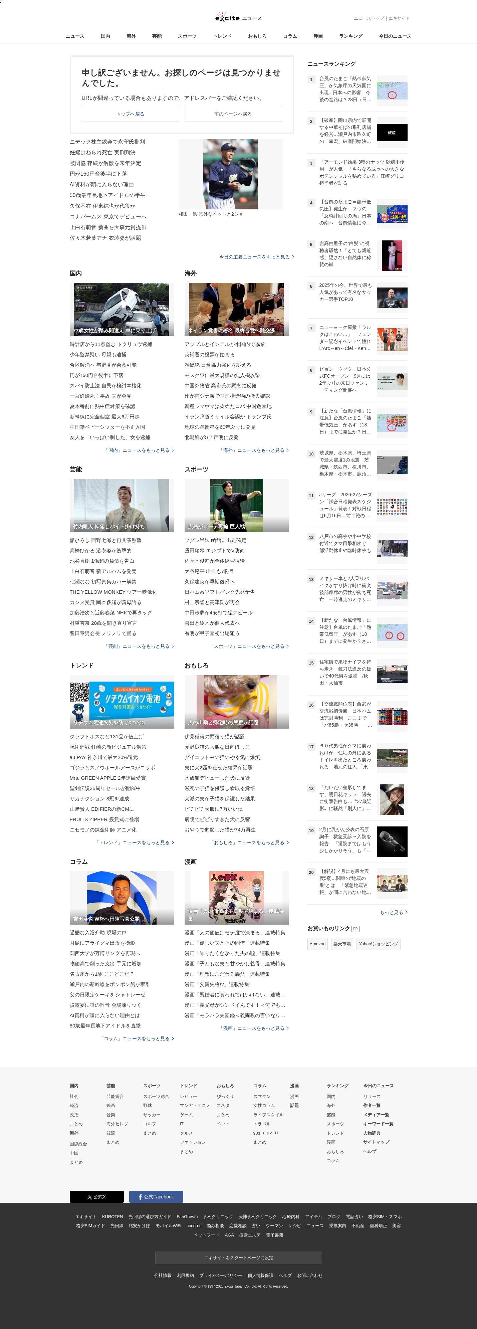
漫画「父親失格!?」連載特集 (217, 984)
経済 (74, 1105)
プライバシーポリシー (220, 1275)
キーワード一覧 (378, 1123)
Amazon (318, 943)
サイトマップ (376, 1142)
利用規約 (185, 1275)
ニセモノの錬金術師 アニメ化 (103, 829)
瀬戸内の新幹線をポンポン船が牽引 (110, 984)
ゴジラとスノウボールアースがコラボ (113, 767)
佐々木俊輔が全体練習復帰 (215, 561)
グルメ (186, 1133)
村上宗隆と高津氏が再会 (212, 602)
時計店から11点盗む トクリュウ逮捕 (111, 344)
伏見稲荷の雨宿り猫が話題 (215, 736)
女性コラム (264, 1105)
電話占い (354, 1216)
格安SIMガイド (90, 1225)
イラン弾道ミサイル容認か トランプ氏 (228, 416)
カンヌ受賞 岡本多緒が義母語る (106, 602)
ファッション (193, 1142)
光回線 (117, 1225)
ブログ (333, 1216)
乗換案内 (337, 1225)
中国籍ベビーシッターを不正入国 (108, 427)
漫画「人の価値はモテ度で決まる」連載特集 (235, 932)
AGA (229, 1235)
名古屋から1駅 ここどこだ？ (102, 974)
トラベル (262, 1123)
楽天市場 (342, 943)
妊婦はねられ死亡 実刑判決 (103, 152)
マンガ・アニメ (195, 1105)
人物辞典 (372, 1133)
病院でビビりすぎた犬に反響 (217, 819)
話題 (294, 1105)
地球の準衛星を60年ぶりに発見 (220, 427)
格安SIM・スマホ (385, 1216)
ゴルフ (149, 1123)
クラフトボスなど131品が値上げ (107, 736)
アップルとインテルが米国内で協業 (225, 344)
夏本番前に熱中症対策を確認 (103, 406)
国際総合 (78, 1143)
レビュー (188, 1096)
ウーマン (274, 1225)
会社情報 (162, 1275)
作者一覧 (372, 1105)
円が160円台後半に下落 (98, 174)
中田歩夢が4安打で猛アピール (219, 612)
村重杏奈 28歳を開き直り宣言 (104, 623)
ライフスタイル (268, 1114)
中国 (74, 1152)
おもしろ (257, 36)
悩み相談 (215, 1225)
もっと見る (394, 912)
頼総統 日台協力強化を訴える (218, 365)
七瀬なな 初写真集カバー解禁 (103, 581)
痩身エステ (250, 1235)
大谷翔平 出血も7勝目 (209, 571)
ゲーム (186, 1114)
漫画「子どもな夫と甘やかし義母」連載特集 (235, 963)
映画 (110, 1105)
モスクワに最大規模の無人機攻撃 (222, 375)
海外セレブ (117, 1123)
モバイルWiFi (168, 1225)
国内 (105, 36)
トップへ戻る (130, 114)
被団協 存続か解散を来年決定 (105, 163)
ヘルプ (369, 1151)
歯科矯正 (378, 1225)
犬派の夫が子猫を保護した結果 (220, 798)
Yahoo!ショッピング (378, 943)
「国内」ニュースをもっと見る (139, 450)
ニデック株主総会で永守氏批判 (107, 142)
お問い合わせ (310, 1275)
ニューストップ (369, 18)
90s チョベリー (268, 1133)
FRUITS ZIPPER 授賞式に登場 (105, 819)
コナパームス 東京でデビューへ (108, 216)
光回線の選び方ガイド (150, 1216)
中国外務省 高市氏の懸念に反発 (221, 385)
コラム (290, 36)
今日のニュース (395, 36)
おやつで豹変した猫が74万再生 (220, 829)
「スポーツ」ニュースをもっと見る (249, 646)
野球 (147, 1105)
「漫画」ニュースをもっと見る (254, 1028)
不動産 (358, 1225)
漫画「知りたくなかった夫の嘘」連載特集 (232, 953)
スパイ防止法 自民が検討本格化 (106, 385)
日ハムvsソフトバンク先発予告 (220, 592)
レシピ (294, 1225)
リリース (372, 1096)
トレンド (222, 36)
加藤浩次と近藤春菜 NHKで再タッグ (111, 612)
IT (182, 1123)
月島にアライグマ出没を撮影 (103, 943)
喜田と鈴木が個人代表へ (212, 623)
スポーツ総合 (156, 1096)
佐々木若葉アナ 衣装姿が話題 (105, 238)
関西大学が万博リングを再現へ (105, 953)
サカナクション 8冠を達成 (100, 798)
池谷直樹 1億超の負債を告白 (102, 561)
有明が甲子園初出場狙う (212, 633)
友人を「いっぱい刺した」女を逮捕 (110, 437)
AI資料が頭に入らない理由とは (105, 1015)
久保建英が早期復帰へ (210, 581)
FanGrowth (187, 1216)
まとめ (76, 1123)
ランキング (351, 36)
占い (256, 1225)
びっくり (225, 1096)
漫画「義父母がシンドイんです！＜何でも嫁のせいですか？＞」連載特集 (237, 1005)
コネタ (223, 1105)
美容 (396, 1225)
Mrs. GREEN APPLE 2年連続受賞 (108, 778)
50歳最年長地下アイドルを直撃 (105, 1025)
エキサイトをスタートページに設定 (238, 1257)
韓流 (110, 1133)
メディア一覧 (376, 1114)
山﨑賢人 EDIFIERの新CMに (102, 809)
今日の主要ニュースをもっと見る (256, 256)
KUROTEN (112, 1216)
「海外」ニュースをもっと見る (254, 450)
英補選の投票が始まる (210, 354)
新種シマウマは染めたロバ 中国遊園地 (228, 406)
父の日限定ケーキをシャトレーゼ (108, 994)
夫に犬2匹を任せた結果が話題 (219, 767)
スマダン (262, 1096)
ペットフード (206, 1235)
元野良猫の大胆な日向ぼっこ (217, 747)
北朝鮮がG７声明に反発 (212, 437)
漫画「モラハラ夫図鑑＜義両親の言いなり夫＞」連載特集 (237, 1015)
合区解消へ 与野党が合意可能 (103, 365)
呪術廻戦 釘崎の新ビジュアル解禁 (108, 747)
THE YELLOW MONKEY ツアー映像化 (113, 592)
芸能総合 (115, 1096)
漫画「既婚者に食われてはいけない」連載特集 (237, 994)
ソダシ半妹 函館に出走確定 (216, 540)
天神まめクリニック (258, 1216)
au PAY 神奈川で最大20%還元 (104, 757)
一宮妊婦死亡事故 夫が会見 (101, 396)
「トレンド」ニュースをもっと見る (134, 842)
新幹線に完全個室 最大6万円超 (105, 416)
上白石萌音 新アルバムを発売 (103, 571)
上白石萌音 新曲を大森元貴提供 (108, 227)
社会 (74, 1096)
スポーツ (187, 36)
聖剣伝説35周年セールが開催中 (105, 788)
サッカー (152, 1114)
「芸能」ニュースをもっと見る (139, 646)
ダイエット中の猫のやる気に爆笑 (222, 757)
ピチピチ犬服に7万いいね (214, 809)
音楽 (110, 1114)
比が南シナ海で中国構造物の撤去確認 (227, 396)
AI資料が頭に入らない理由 (102, 184)
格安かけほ (139, 1225)
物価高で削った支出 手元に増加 (106, 963)
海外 (131, 36)
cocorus (194, 1225)
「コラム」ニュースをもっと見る (136, 1038)
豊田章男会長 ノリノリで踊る (103, 633)
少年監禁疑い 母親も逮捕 (98, 354)
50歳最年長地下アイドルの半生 (108, 195)
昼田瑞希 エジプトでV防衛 (215, 550)
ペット (223, 1123)
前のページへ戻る (233, 114)
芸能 (157, 36)
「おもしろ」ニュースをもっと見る (249, 842)
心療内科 (290, 1216)
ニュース (75, 36)
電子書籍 (274, 1235)
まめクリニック (218, 1216)
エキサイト (399, 18)
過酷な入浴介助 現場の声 (98, 932)
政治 (74, 1114)
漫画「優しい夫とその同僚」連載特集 (227, 943)
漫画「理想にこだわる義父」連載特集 (227, 974)
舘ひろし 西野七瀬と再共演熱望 (106, 540)
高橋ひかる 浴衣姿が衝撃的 (101, 550)
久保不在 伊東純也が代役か (103, 206)
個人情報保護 (260, 1275)
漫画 (318, 36)
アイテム (313, 1216)
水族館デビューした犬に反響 (217, 778)
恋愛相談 (237, 1225)
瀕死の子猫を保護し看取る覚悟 (220, 788)
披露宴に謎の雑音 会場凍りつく (106, 1005)
